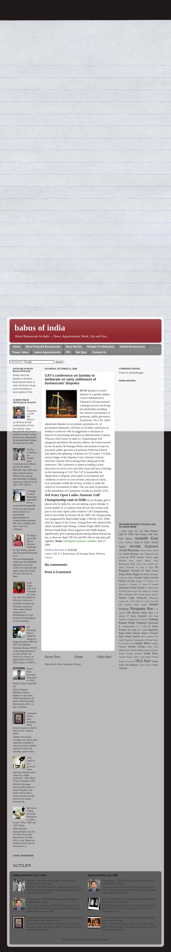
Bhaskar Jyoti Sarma (130, 560)
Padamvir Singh (126, 619)
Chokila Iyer (153, 564)
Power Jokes (20, 352)
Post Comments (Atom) (69, 664)
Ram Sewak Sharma (129, 636)
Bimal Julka (151, 560)
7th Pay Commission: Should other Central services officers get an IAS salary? (51, 882)
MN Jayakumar (126, 594)
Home (16, 346)
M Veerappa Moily (85, 553)
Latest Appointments (47, 352)
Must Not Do (74, 346)
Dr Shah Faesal (149, 570)
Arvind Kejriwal (143, 546)
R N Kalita (142, 627)
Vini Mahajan (131, 664)
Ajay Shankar (151, 531)
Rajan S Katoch (150, 633)
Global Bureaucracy (132, 346)
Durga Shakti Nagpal (129, 574)
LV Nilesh (153, 591)
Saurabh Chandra (136, 646)
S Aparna (128, 640)
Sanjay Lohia (128, 643)
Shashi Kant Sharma (128, 650)
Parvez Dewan (141, 619)
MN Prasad (139, 594)
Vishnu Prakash (145, 665)
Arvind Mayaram (129, 550)
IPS (68, 352)
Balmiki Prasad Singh (147, 557)
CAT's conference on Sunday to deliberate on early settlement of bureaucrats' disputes (70, 379)
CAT (54, 553)
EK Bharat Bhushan (149, 574)
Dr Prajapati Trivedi (138, 569)
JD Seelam (153, 584)
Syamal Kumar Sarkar (129, 657)
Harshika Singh (134, 581)
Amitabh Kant (146, 538)
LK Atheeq (143, 591)
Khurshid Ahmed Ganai (128, 591)
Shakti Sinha (152, 647)
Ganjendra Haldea (126, 578)
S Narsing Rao (138, 640)
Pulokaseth (153, 623)
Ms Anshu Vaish (147, 601)
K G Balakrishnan (66, 553)
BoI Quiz (81, 352)
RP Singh (132, 630)
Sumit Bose (150, 653)
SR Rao (149, 640)
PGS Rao (153, 616)
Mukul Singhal (140, 605)
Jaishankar (124, 587)
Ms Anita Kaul (133, 601)
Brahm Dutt (141, 564)
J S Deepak (132, 584)
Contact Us (99, 352)
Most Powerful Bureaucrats (43, 346)
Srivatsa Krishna (134, 653)
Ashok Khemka (130, 553)
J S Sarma (142, 584)
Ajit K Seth (126, 534)
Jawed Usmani (137, 587)
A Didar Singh (126, 531)
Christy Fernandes (126, 567)
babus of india (40, 327)
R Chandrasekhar (127, 626)
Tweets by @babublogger (131, 372)
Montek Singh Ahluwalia (133, 597)
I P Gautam (148, 581)
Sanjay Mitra (142, 643)
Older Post (104, 657)
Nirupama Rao (141, 608)
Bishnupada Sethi (127, 564)
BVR (132, 557)
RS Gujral (142, 630)
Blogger (104, 939)
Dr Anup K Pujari (144, 567)
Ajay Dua (138, 531)
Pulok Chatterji (137, 622)
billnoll (83, 939)
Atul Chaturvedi (147, 554)
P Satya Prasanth (136, 616)
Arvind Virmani (146, 550)
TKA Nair (143, 661)
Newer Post (52, 657)
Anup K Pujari (142, 542)
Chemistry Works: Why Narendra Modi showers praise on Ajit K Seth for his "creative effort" (54, 919)
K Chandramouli (151, 588)
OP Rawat (133, 612)
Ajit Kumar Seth (143, 534)
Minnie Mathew (151, 595)
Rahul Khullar (133, 633)
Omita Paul (147, 612)
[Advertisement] (138, 450)
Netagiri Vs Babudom (100, 346)
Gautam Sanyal (142, 577)
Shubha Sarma (143, 650)
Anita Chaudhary (126, 542)
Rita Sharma (147, 636)
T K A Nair (129, 661)
